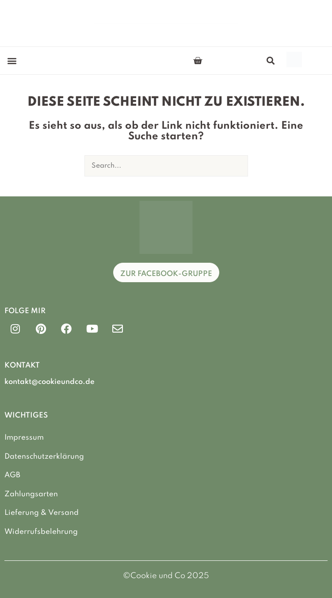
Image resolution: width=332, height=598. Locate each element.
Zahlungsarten (31, 494)
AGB (12, 475)
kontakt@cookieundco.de (49, 382)
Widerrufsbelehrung (41, 532)
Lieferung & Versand (41, 513)
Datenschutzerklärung (44, 456)
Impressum (24, 437)
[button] (11, 61)
